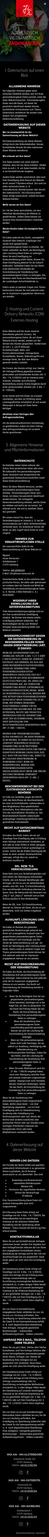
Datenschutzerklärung (25, 1533)
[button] (45, 4)
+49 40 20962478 (28, 1516)
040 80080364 (18, 570)
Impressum (40, 1533)
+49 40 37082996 (28, 1465)
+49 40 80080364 (28, 1491)
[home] (24, 8)
